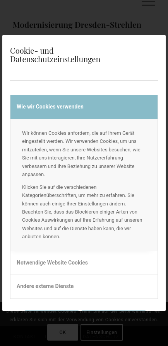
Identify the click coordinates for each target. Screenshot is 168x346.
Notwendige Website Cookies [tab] (52, 263)
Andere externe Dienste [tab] (45, 286)
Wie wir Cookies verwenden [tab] (50, 106)
